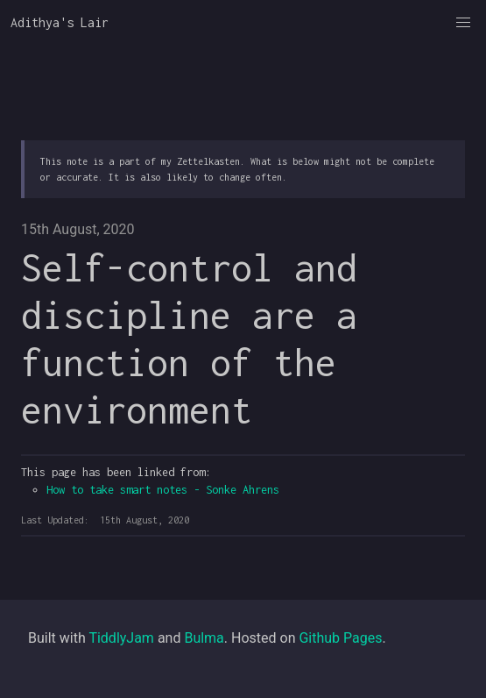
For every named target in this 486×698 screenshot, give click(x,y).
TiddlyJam (121, 638)
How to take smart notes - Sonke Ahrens (162, 489)
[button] (463, 23)
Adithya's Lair (60, 22)
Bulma (203, 638)
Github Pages (340, 638)
